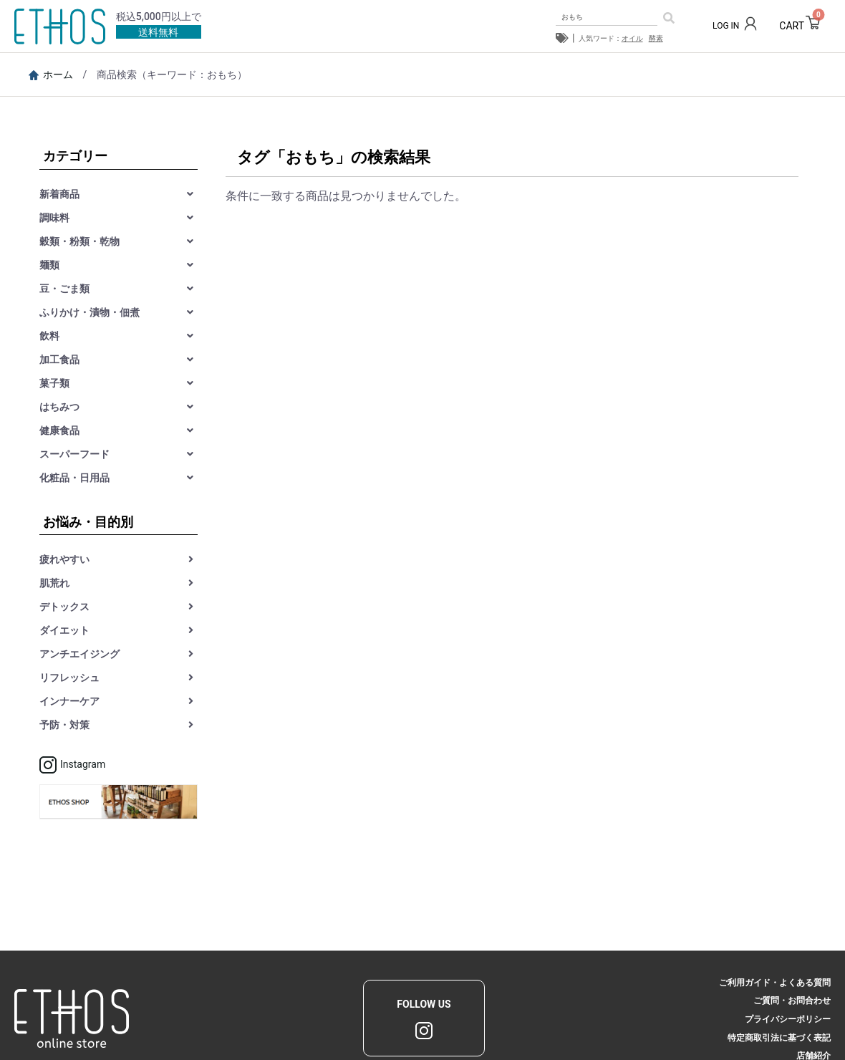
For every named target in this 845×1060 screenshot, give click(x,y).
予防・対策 (64, 725)
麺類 (49, 265)
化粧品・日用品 (74, 477)
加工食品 (59, 359)
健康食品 (59, 430)
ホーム (51, 74)
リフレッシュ (69, 677)
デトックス (64, 606)
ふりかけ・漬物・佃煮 (89, 312)
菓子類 (54, 383)
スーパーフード (74, 454)
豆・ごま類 (64, 288)
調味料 (54, 217)
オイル (632, 38)
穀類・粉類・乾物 (79, 241)
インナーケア (69, 701)
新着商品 (59, 194)
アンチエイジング (79, 654)
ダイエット (64, 630)
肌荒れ (54, 583)
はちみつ (59, 407)
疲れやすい (64, 559)
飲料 (49, 336)
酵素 (656, 38)
